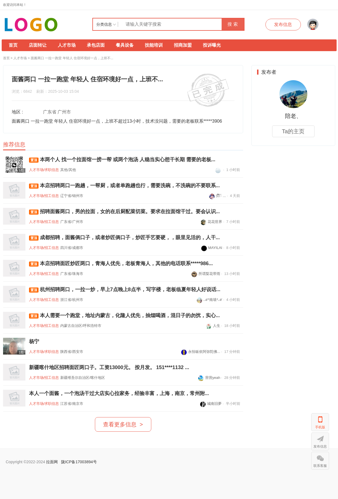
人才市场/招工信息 (44, 196)
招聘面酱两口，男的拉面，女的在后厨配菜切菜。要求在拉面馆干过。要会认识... (124, 212)
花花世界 (211, 222)
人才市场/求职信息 (44, 170)
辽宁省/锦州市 (71, 196)
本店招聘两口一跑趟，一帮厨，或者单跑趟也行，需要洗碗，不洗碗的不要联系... (124, 186)
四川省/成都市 (71, 248)
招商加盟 (183, 45)
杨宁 (34, 341)
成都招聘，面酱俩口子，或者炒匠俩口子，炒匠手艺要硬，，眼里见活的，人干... (124, 238)
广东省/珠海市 (71, 274)
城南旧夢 (211, 403)
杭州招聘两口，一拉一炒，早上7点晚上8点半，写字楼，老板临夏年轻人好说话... (124, 290)
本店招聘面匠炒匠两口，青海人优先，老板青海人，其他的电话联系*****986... (121, 264)
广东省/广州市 (71, 222)
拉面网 (52, 462)
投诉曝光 (212, 45)
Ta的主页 (293, 131)
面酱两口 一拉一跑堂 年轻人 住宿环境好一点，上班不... (72, 58)
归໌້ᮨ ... (217, 196)
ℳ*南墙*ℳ (209, 300)
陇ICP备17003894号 (79, 462)
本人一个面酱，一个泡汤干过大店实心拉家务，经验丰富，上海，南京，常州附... (119, 393)
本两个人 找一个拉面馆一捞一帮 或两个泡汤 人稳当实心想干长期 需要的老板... (122, 160)
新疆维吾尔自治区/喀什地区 (82, 378)
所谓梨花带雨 (205, 274)
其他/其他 (68, 170)
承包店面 (96, 45)
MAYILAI (211, 248)
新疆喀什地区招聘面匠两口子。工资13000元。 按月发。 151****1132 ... (109, 367)
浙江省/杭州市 (71, 300)
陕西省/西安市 (71, 352)
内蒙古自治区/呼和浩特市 (80, 326)
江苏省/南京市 (71, 403)
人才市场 (67, 45)
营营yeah (209, 378)
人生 (213, 326)
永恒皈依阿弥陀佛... (200, 352)
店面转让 (38, 45)
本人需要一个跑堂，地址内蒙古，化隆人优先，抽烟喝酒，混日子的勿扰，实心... (124, 316)
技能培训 (154, 45)
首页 (13, 45)
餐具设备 (125, 45)
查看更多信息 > (123, 424)
